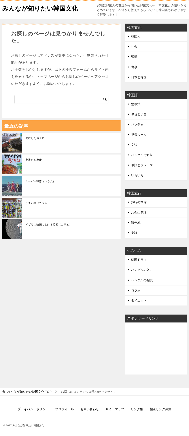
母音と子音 (139, 114)
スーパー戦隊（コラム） (40, 181)
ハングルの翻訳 (142, 280)
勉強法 (135, 104)
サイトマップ (115, 409)
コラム (135, 290)
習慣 (134, 56)
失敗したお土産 (35, 138)
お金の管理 (139, 212)
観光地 (135, 222)
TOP (29, 391)
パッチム (137, 124)
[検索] (61, 99)
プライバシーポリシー (33, 409)
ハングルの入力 (142, 270)
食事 (134, 67)
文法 (134, 145)
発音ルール (139, 134)
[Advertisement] (155, 348)
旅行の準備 (139, 202)
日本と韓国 (139, 77)
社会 (134, 46)
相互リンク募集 (160, 409)
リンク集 (137, 409)
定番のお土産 (33, 159)
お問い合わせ (89, 409)
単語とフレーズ (142, 165)
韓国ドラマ (139, 259)
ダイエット (139, 300)
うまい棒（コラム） (37, 203)
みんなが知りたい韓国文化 (42, 8)
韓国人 (135, 36)
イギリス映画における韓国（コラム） (48, 224)
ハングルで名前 (142, 155)
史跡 (134, 233)
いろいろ (137, 175)
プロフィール (64, 409)
